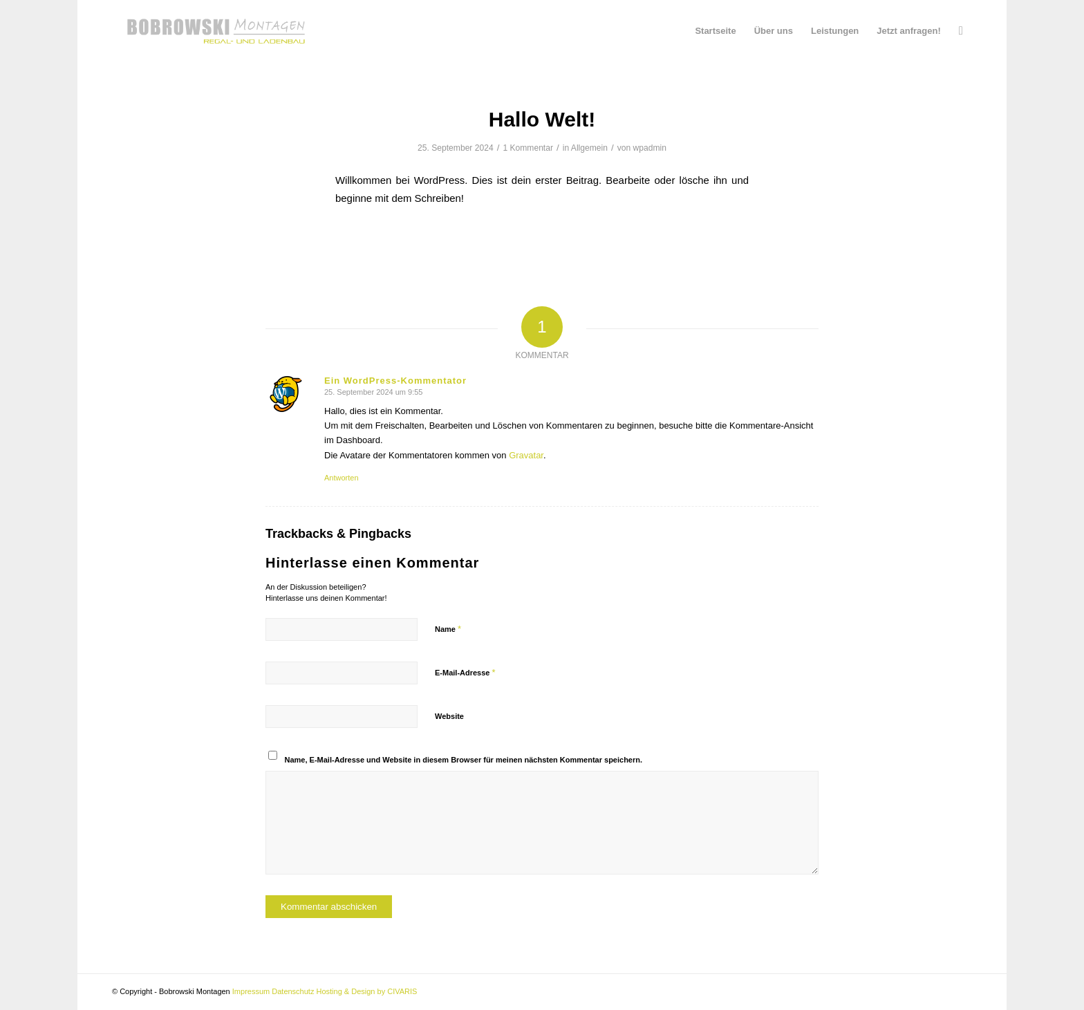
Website (449, 716)
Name (448, 629)
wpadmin (649, 148)
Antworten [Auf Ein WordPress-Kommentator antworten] (341, 478)
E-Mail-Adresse (465, 672)
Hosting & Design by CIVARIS (366, 991)
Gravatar (526, 455)
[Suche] (961, 31)
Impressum (251, 991)
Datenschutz (293, 991)
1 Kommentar (528, 148)
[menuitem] (715, 31)
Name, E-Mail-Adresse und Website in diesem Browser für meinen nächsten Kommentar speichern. (464, 760)
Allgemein (589, 148)
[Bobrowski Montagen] (216, 31)
